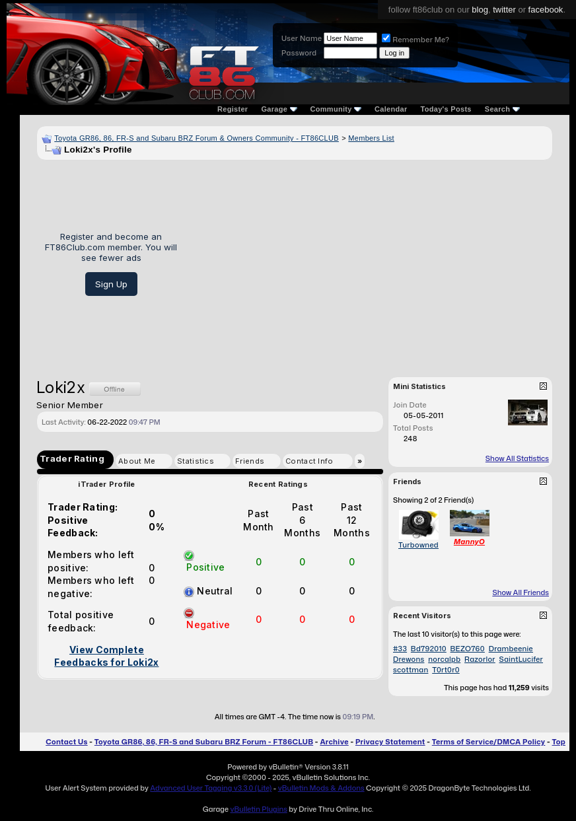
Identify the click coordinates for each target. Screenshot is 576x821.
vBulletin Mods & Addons (321, 788)
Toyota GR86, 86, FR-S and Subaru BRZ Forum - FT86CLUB (203, 741)
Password (298, 53)
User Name (301, 38)
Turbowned (418, 545)
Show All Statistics (517, 458)
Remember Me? (415, 39)
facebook (545, 10)
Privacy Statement (390, 741)
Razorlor (479, 659)
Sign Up (111, 284)
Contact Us (66, 741)
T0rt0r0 (446, 669)
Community (336, 109)
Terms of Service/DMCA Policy (489, 741)
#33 (400, 648)
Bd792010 (429, 648)
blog (480, 10)
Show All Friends (520, 592)
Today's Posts (446, 109)
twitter (504, 10)
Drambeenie (511, 648)
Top (558, 741)
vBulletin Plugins (258, 809)
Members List (371, 138)
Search (502, 109)
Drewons (408, 659)
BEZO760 (467, 648)
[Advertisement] (369, 263)
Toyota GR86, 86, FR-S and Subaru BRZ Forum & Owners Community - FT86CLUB (196, 138)
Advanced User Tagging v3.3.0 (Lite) (210, 788)
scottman (410, 669)
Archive (334, 741)
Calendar (391, 109)
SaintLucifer (521, 659)
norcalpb (444, 659)
